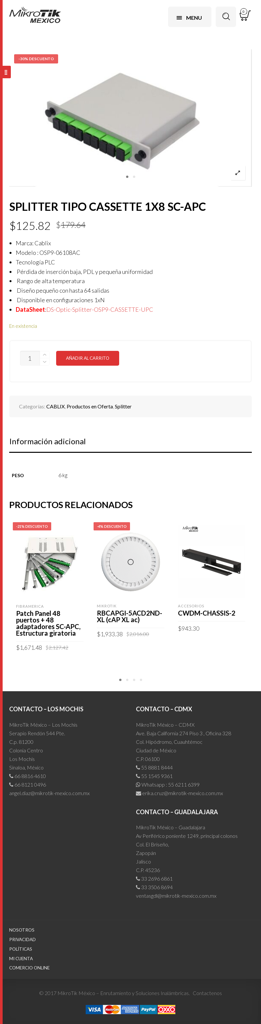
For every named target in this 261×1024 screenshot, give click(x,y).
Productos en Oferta (90, 406)
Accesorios (191, 606)
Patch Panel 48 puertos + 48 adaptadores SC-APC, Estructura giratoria (48, 623)
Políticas (20, 949)
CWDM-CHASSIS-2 (206, 613)
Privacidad (22, 939)
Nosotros (21, 930)
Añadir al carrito (87, 358)
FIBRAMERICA (30, 606)
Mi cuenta (21, 958)
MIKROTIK (107, 606)
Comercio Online (29, 967)
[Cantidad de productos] (30, 358)
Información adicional (47, 441)
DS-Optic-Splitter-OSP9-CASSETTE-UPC (99, 309)
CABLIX (55, 406)
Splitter (123, 406)
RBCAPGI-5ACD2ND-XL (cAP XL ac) (129, 616)
